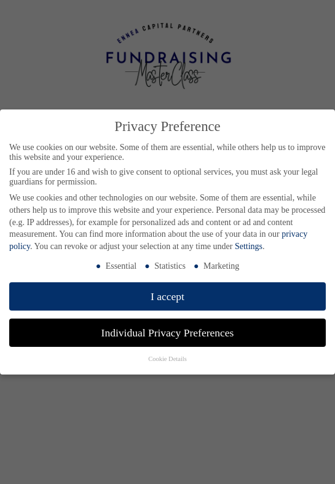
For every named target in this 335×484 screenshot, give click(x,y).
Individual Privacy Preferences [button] (167, 333)
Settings (248, 246)
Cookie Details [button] (167, 358)
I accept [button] (167, 296)
